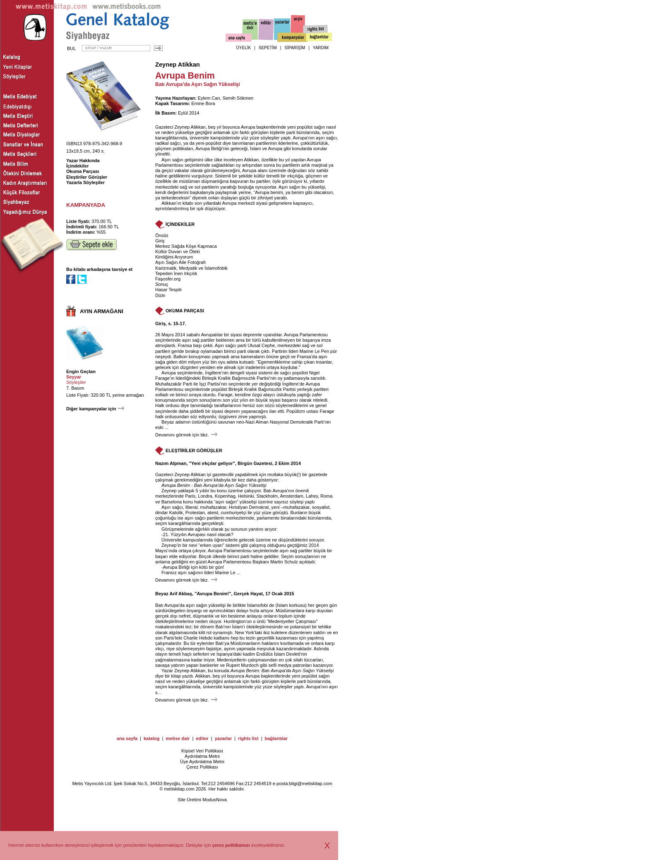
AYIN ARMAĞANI (101, 311)
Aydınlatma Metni (202, 756)
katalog (152, 738)
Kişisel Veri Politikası (202, 750)
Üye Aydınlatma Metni (202, 761)
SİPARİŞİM (294, 48)
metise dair (178, 738)
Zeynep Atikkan (177, 64)
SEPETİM (268, 48)
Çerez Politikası (202, 766)
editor (202, 738)
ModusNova (214, 799)
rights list (248, 738)
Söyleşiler (76, 382)
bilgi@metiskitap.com (310, 783)
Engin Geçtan (81, 371)
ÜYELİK (243, 48)
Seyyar (73, 376)
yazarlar (223, 738)
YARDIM (321, 48)
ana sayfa (127, 738)
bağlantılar (276, 738)
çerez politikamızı (231, 845)
